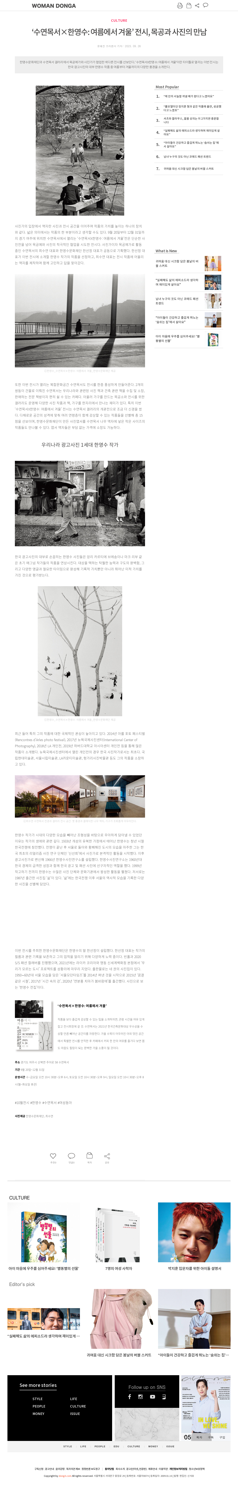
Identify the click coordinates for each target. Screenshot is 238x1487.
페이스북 (129, 1397)
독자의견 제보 (73, 1469)
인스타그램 (140, 1397)
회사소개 (120, 1469)
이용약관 (163, 1469)
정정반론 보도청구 (91, 1469)
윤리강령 (60, 1469)
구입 (222, 1437)
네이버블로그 (164, 1397)
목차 (199, 1437)
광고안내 (49, 1469)
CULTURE (119, 20)
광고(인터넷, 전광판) (136, 1469)
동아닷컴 (109, 1469)
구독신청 (38, 1469)
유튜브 (152, 1397)
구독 (211, 1437)
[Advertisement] (70, 916)
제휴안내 (152, 1469)
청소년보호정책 (197, 1469)
